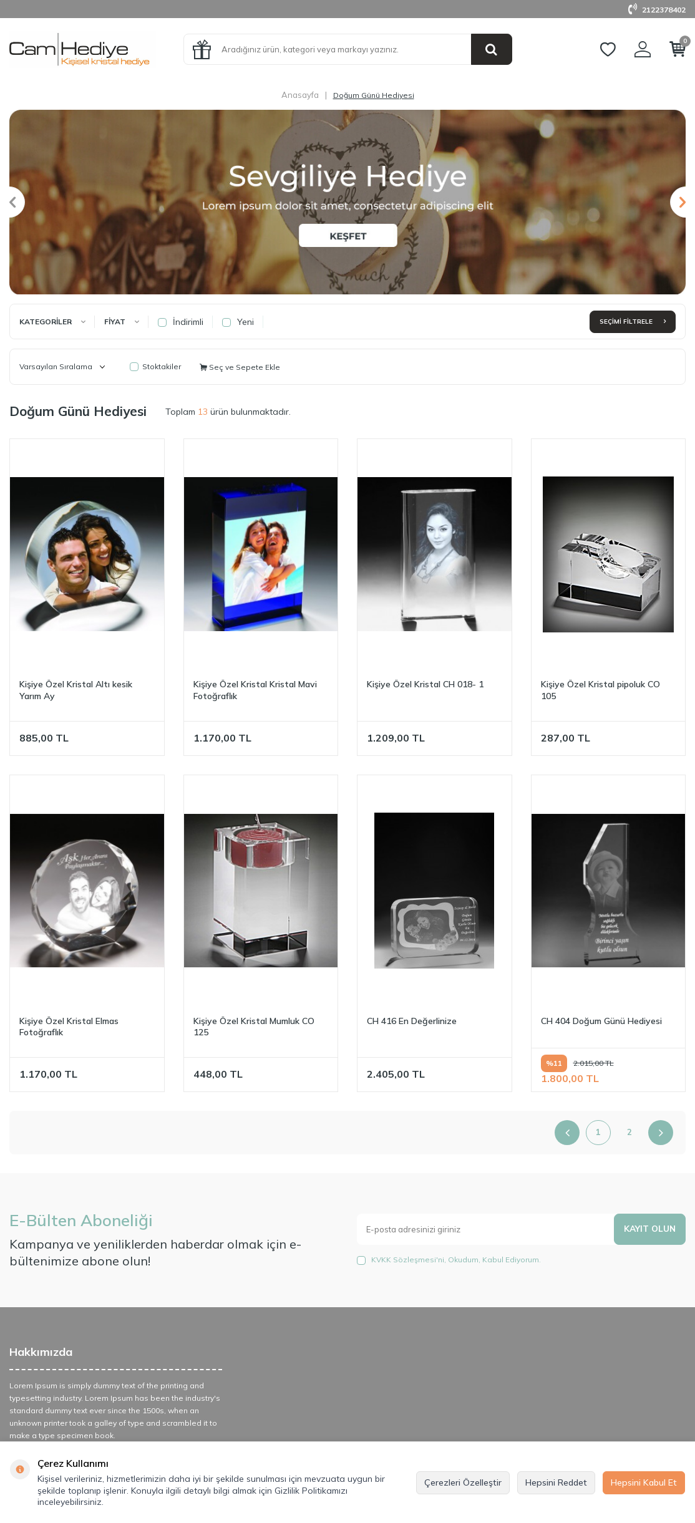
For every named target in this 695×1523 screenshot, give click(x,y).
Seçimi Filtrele (633, 321)
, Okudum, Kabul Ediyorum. (449, 1260)
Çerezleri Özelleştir (463, 1482)
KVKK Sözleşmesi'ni (407, 1259)
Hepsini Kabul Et (644, 1482)
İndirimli (180, 321)
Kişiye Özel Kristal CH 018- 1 (425, 684)
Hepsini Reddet (556, 1482)
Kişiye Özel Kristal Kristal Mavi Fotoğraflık (255, 690)
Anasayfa (300, 95)
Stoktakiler (155, 366)
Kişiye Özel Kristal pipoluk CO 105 (600, 690)
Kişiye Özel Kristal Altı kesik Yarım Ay (75, 690)
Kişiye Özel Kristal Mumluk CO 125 (253, 1026)
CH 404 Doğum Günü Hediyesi (601, 1021)
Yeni (238, 321)
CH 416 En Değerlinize (412, 1021)
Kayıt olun (649, 1228)
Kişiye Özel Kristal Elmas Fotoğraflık (69, 1026)
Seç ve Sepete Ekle (240, 367)
